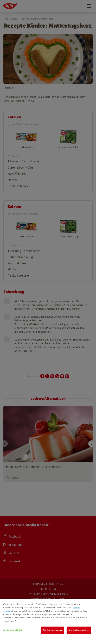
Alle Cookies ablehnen (78, 630)
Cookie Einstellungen (13, 630)
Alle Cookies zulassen (53, 630)
